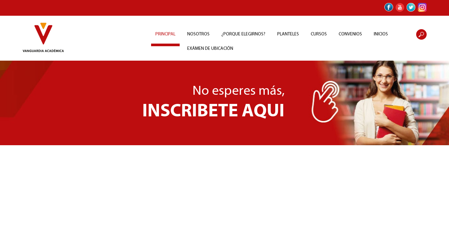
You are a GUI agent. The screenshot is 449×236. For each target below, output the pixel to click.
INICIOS (381, 34)
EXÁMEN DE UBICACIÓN (210, 48)
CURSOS (319, 34)
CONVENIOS (350, 34)
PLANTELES (288, 34)
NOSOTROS (198, 34)
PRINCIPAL (165, 34)
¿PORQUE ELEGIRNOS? (243, 34)
